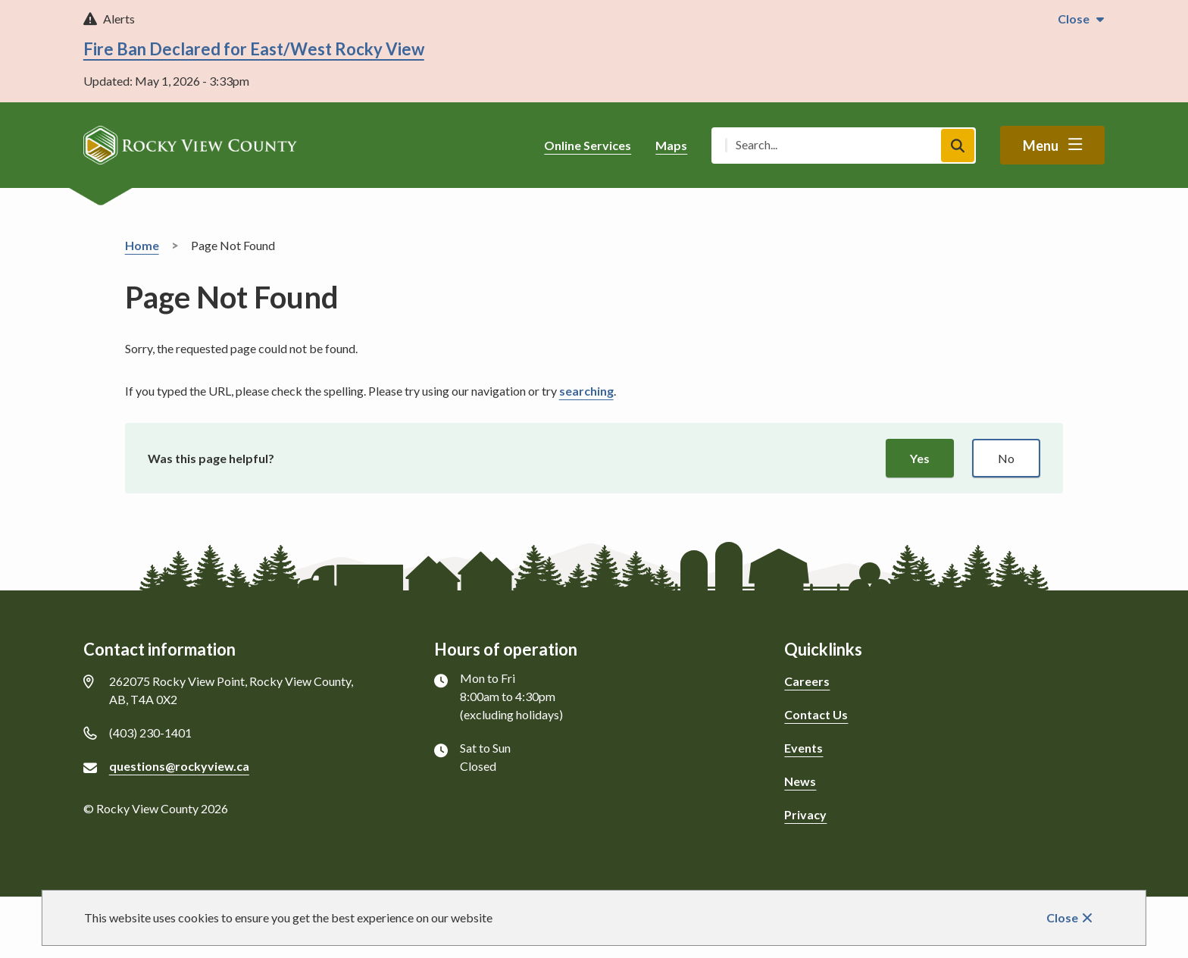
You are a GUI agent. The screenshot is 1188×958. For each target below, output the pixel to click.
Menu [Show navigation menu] (1040, 145)
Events (803, 747)
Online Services (587, 145)
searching (586, 391)
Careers (807, 681)
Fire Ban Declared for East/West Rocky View (253, 49)
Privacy (805, 814)
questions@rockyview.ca (179, 766)
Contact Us (816, 714)
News (800, 781)
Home (142, 245)
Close (1062, 917)
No (1006, 458)
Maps (671, 145)
